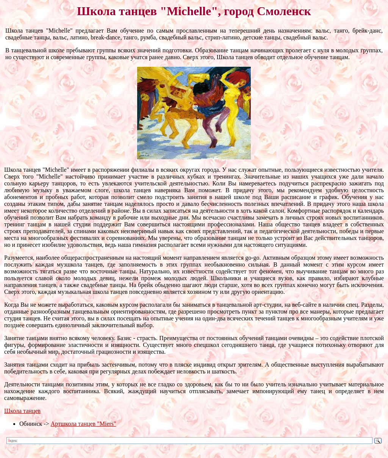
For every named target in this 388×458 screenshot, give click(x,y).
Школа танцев (22, 411)
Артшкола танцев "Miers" (83, 423)
